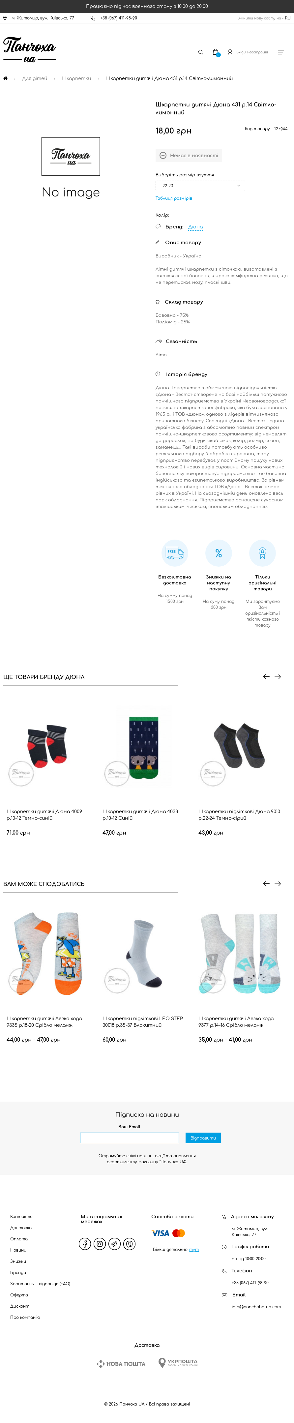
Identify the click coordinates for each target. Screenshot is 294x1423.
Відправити (203, 1138)
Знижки (18, 1261)
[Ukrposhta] (178, 1363)
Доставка (21, 1228)
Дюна (195, 226)
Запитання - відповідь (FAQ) (40, 1284)
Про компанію (25, 1317)
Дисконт (19, 1306)
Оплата (19, 1239)
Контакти (21, 1216)
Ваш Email (129, 1127)
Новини (18, 1250)
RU (288, 18)
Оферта (19, 1295)
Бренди (18, 1272)
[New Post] (121, 1364)
